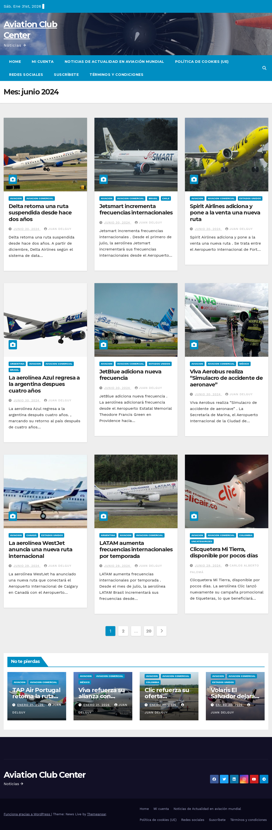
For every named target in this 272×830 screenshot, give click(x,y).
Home (15, 61)
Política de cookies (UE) (202, 61)
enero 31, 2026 (31, 705)
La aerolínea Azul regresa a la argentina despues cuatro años (44, 384)
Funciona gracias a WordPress (27, 814)
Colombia (245, 535)
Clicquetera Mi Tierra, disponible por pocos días (224, 552)
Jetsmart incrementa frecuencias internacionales (136, 209)
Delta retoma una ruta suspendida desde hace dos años (40, 213)
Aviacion (16, 198)
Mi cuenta (43, 61)
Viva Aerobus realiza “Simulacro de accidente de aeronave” (226, 378)
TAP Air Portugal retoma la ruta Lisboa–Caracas (36, 696)
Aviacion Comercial (39, 198)
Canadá (31, 535)
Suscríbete (66, 74)
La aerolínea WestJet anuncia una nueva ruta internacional (40, 549)
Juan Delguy (57, 229)
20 (148, 630)
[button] (264, 68)
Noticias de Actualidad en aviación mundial (114, 61)
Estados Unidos (250, 198)
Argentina (17, 363)
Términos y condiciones (116, 74)
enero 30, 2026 (164, 705)
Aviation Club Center (44, 775)
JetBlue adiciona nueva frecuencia (130, 374)
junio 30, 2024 (27, 229)
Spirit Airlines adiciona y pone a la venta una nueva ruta (225, 213)
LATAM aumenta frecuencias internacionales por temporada (136, 549)
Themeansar (96, 814)
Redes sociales (26, 74)
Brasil (153, 198)
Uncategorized (201, 541)
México (244, 363)
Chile (166, 198)
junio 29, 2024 (27, 565)
